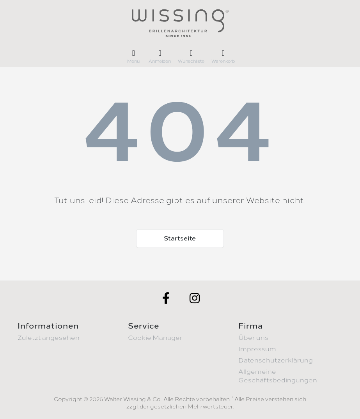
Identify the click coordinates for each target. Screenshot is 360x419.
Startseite (180, 238)
